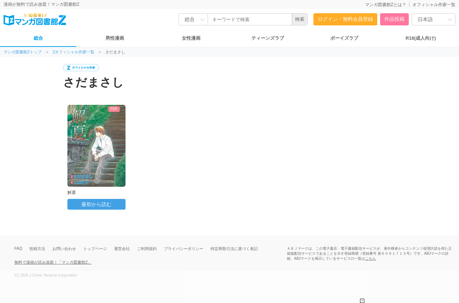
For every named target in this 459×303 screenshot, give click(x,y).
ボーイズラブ (344, 38)
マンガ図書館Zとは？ (385, 4)
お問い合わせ (64, 248)
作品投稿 (394, 19)
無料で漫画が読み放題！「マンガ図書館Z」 (53, 262)
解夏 (71, 192)
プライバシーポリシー (183, 248)
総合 (38, 38)
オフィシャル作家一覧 (433, 4)
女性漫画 (191, 38)
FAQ (18, 248)
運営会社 (122, 248)
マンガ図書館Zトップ (23, 52)
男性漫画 (114, 38)
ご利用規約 (147, 248)
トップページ (95, 248)
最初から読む (96, 204)
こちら (370, 258)
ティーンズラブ (267, 38)
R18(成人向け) (421, 38)
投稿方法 (37, 248)
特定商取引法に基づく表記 (234, 248)
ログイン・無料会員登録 (345, 19)
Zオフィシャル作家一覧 (74, 52)
